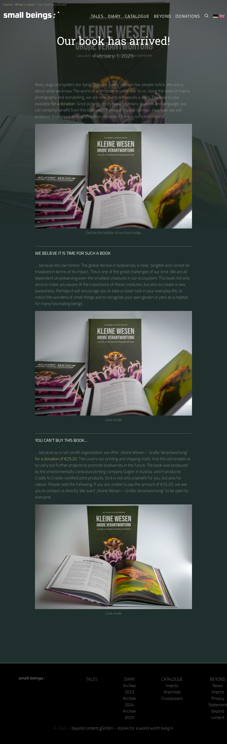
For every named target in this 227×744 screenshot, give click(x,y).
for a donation (63, 103)
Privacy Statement (217, 701)
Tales (97, 16)
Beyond (217, 679)
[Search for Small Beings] (206, 16)
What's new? (25, 4)
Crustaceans (172, 698)
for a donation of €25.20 (56, 459)
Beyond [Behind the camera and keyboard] (162, 16)
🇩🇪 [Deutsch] (215, 16)
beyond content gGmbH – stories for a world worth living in (122, 728)
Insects (172, 685)
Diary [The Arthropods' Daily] (114, 16)
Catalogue (172, 679)
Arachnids (172, 692)
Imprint (218, 692)
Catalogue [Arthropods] (137, 16)
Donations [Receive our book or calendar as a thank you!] (187, 16)
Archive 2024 (129, 701)
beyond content (217, 714)
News (218, 685)
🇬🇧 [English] (222, 16)
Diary (129, 679)
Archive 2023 (129, 688)
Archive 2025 (129, 714)
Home (8, 4)
